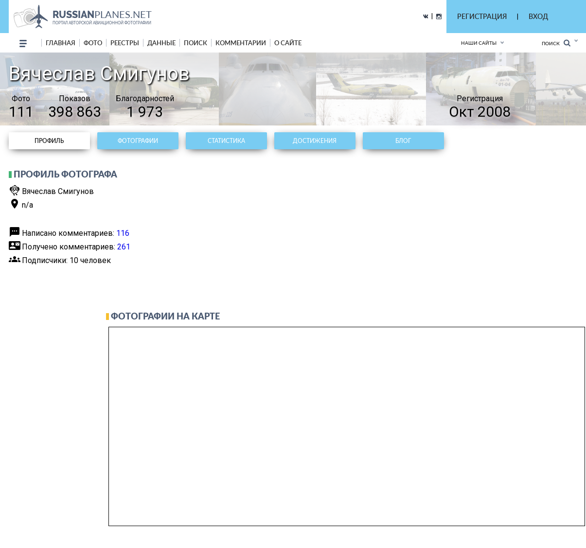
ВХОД (538, 16)
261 (123, 246)
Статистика (226, 140)
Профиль (49, 140)
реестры (124, 43)
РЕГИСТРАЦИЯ (482, 16)
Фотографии (138, 140)
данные (161, 43)
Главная (60, 43)
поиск (195, 43)
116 (122, 233)
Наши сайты (479, 43)
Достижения (315, 140)
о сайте (288, 43)
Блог (403, 140)
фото (93, 43)
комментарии (240, 43)
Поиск (556, 43)
